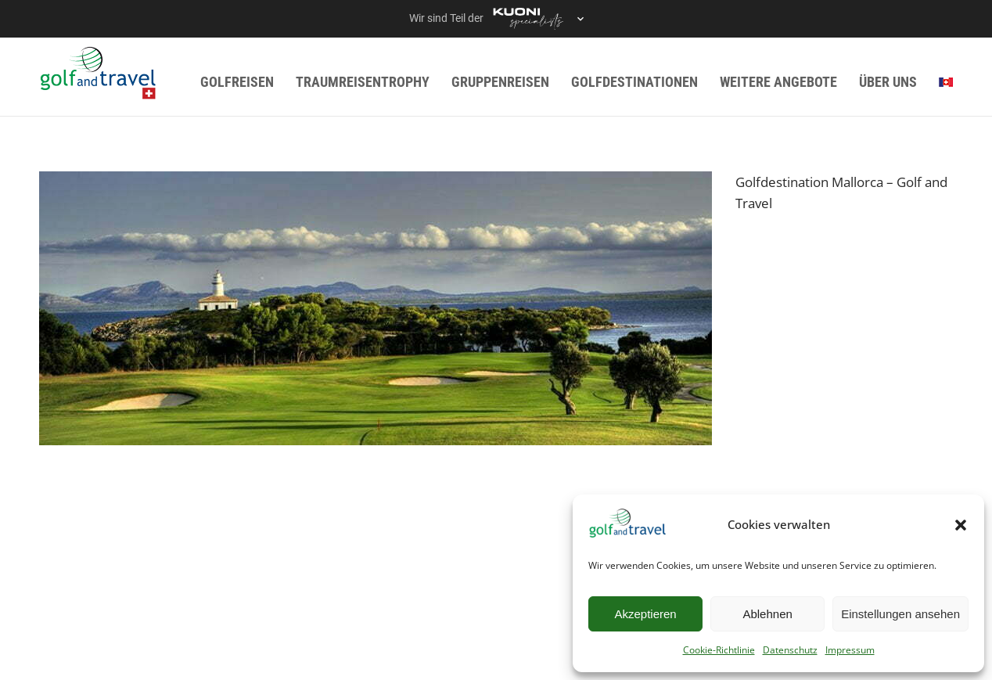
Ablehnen (767, 614)
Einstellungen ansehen (900, 614)
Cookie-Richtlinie (719, 650)
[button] (961, 525)
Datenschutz (790, 650)
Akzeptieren (645, 614)
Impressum (850, 650)
